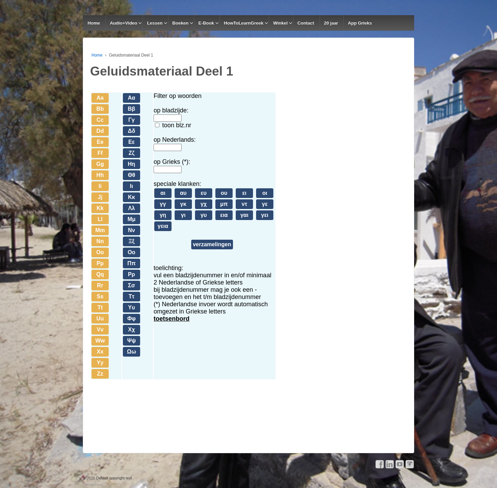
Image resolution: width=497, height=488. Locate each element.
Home (94, 23)
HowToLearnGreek (244, 23)
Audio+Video (123, 23)
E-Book (206, 23)
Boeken (180, 23)
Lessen (155, 23)
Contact (306, 23)
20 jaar (331, 23)
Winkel (280, 23)
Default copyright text (113, 478)
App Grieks (360, 23)
